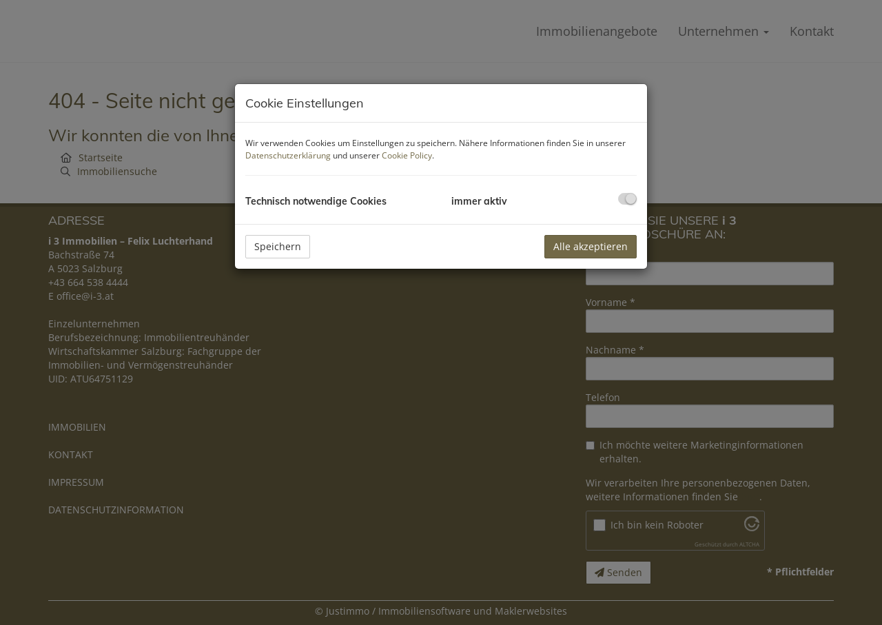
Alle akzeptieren (590, 246)
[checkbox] (627, 199)
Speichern (277, 246)
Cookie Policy (407, 155)
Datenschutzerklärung (288, 155)
